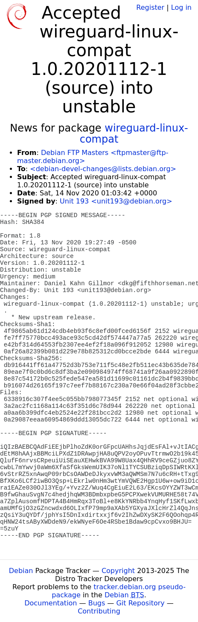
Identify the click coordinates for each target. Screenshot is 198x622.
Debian (21, 571)
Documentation (50, 603)
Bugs (96, 603)
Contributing (99, 611)
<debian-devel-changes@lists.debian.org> (103, 169)
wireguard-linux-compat (134, 133)
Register (150, 7)
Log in (181, 7)
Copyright (118, 571)
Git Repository (140, 603)
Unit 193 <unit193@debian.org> (116, 201)
